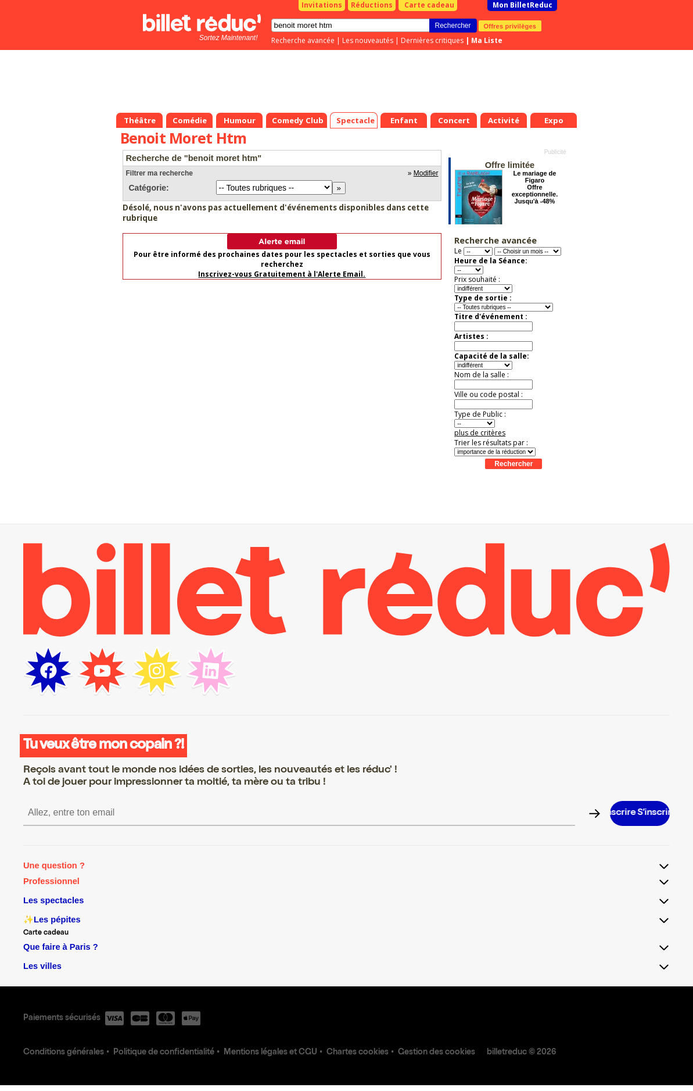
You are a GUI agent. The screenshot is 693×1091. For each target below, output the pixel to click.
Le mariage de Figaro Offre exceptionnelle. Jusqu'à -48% (535, 187)
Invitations (321, 5)
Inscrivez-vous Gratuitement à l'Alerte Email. (281, 274)
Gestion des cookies (436, 1053)
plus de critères (479, 433)
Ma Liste (486, 40)
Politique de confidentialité (163, 1053)
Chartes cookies (357, 1053)
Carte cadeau (429, 5)
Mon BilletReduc (522, 5)
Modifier (426, 173)
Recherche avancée (303, 40)
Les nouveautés (367, 40)
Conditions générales (63, 1053)
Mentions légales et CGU (270, 1053)
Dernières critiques (432, 40)
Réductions (372, 5)
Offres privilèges (510, 25)
